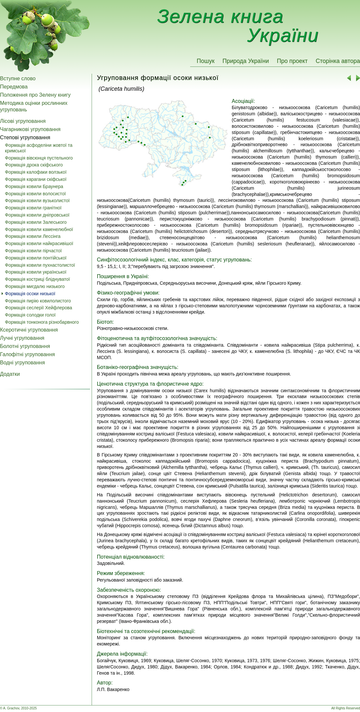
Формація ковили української (35, 272)
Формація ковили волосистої (35, 193)
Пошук (205, 61)
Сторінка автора (337, 61)
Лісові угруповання (22, 121)
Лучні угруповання (22, 338)
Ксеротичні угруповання (29, 330)
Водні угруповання (22, 362)
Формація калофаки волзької (35, 172)
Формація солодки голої (30, 315)
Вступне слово (18, 78)
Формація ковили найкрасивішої (39, 243)
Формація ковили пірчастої (33, 250)
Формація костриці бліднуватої (37, 279)
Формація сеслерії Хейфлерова (38, 307)
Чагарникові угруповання (30, 129)
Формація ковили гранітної (33, 207)
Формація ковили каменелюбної (39, 229)
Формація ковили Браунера (34, 186)
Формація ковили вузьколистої (37, 200)
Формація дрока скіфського (34, 164)
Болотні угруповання (25, 346)
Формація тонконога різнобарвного (42, 322)
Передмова (13, 86)
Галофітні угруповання (27, 354)
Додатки (10, 374)
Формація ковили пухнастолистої (40, 265)
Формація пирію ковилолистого (38, 300)
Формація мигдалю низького (35, 286)
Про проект (292, 61)
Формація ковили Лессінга (33, 236)
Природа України (246, 61)
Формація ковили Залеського (36, 222)
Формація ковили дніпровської (37, 215)
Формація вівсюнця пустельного (39, 158)
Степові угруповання (25, 137)
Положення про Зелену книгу (35, 95)
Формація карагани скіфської (35, 179)
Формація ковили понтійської (35, 257)
